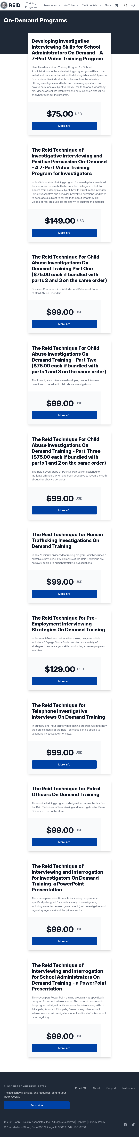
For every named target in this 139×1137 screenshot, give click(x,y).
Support (111, 1088)
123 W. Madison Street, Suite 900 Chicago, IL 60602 (35, 1127)
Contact (81, 1122)
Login (133, 5)
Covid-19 (80, 1088)
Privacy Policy (96, 1122)
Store (108, 5)
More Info (64, 125)
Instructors (128, 1088)
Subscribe (37, 1105)
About (96, 1088)
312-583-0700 (77, 1127)
